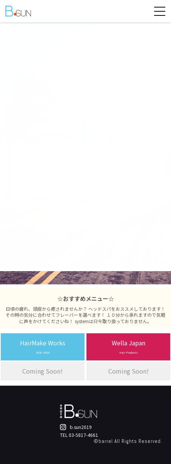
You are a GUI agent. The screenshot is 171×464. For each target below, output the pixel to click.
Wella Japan (128, 346)
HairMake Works (42, 346)
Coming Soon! (42, 370)
